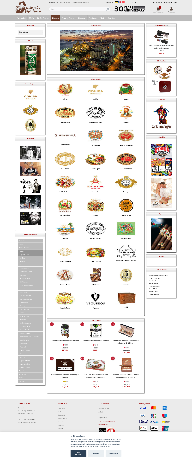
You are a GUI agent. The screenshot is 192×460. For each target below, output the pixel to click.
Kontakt (60, 429)
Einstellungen (113, 453)
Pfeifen (31, 18)
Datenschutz (61, 415)
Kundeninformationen (156, 281)
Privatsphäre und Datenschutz (158, 275)
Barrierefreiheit (154, 294)
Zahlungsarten (167, 2)
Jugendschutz (153, 291)
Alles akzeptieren (79, 453)
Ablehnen (96, 453)
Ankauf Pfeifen (154, 289)
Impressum (61, 408)
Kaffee (102, 18)
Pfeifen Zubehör (43, 18)
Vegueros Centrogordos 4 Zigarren (96, 340)
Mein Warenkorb (158, 11)
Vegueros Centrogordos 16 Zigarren (65, 340)
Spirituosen (93, 18)
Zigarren (55, 18)
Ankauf (100, 412)
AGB (175, 2)
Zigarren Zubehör (68, 18)
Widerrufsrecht (62, 418)
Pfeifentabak (21, 18)
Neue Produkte (160, 25)
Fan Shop (111, 18)
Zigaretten (82, 18)
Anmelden (171, 11)
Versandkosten (157, 2)
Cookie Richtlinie (154, 278)
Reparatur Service (103, 408)
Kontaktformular (154, 286)
